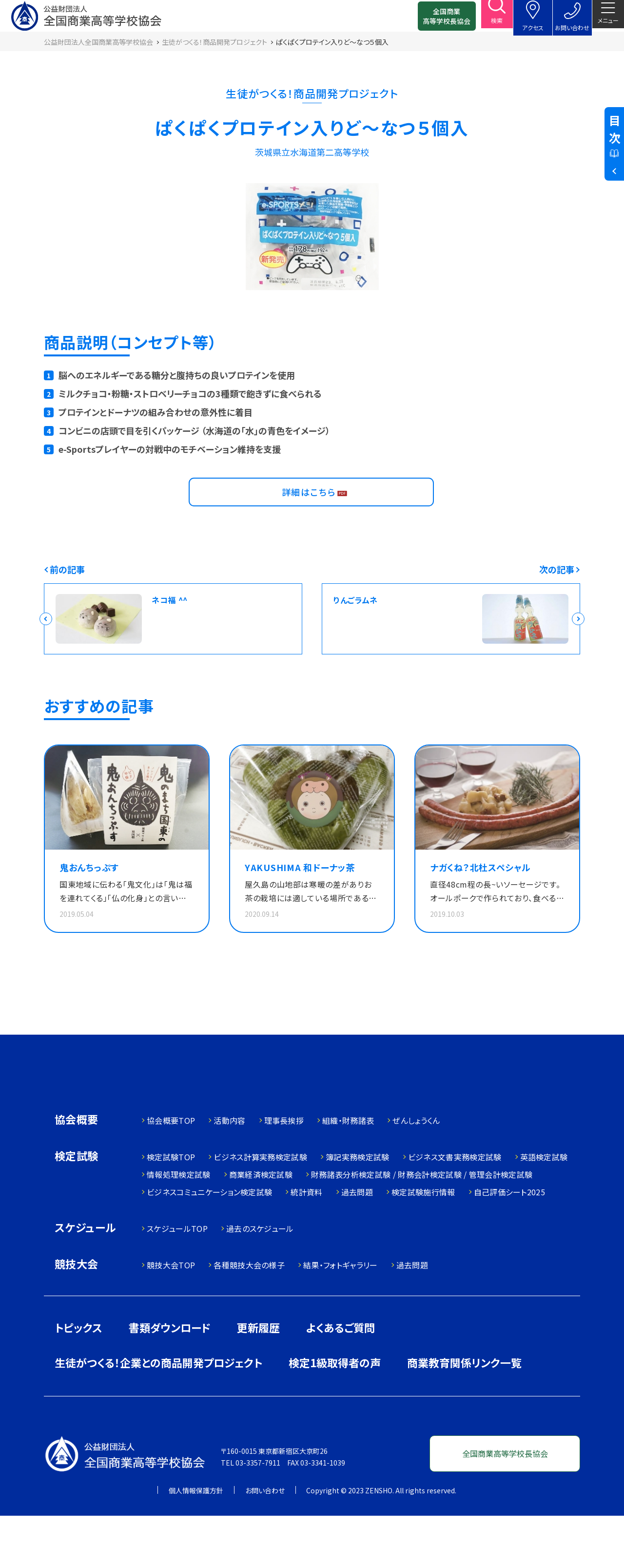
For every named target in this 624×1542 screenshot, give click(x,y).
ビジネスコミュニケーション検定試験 (209, 1218)
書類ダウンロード (170, 1353)
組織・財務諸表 (348, 1146)
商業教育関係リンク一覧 (464, 1388)
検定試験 (76, 1182)
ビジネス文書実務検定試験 (455, 1183)
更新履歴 (258, 1353)
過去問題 (357, 1218)
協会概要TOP (171, 1146)
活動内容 (229, 1146)
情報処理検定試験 (179, 1201)
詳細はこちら (311, 508)
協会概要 (76, 1146)
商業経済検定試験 (261, 1201)
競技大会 (76, 1291)
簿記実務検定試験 (358, 1183)
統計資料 (306, 1218)
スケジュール (85, 1254)
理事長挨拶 (284, 1146)
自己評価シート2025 (510, 1218)
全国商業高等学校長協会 (432, 19)
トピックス (78, 1353)
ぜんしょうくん (416, 1146)
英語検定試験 (544, 1183)
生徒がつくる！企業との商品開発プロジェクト (158, 1388)
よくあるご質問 (340, 1353)
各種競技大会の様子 (249, 1291)
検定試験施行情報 (423, 1218)
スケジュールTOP (177, 1255)
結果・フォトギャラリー (340, 1291)
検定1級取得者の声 (335, 1388)
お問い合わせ (265, 1517)
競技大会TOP (171, 1291)
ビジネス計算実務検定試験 (260, 1183)
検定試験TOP (171, 1183)
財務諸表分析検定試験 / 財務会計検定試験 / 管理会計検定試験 (421, 1201)
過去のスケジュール (260, 1255)
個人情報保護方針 (196, 1517)
